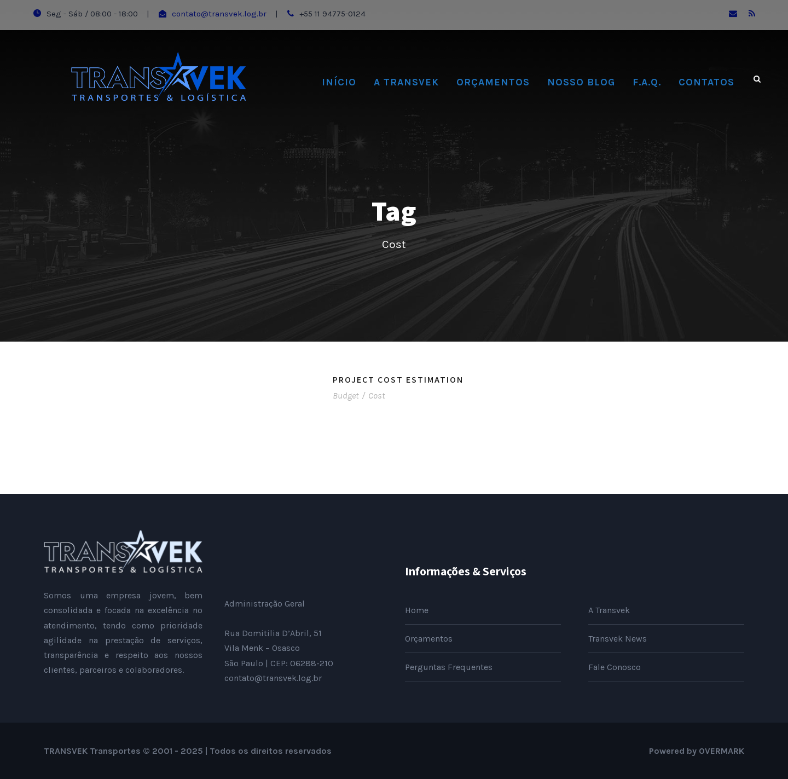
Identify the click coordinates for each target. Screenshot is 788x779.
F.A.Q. (647, 82)
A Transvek (406, 82)
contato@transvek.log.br (219, 14)
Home (416, 610)
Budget (345, 395)
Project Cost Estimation (398, 379)
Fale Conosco (614, 667)
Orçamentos (493, 82)
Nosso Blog (581, 82)
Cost (376, 395)
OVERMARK (721, 751)
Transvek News (617, 638)
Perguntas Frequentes (449, 667)
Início (339, 82)
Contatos (706, 82)
